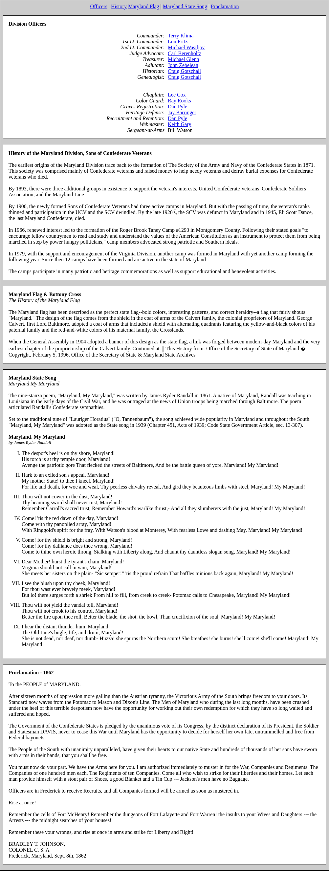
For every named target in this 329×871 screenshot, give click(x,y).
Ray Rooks (179, 100)
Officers (98, 6)
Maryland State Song (185, 6)
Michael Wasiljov (186, 47)
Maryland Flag (143, 6)
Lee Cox (177, 95)
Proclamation (225, 6)
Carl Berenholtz (184, 53)
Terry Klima (180, 35)
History (119, 6)
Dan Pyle (177, 106)
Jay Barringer (182, 112)
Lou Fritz (177, 41)
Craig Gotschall (184, 71)
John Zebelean (183, 65)
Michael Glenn (183, 59)
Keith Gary (179, 124)
